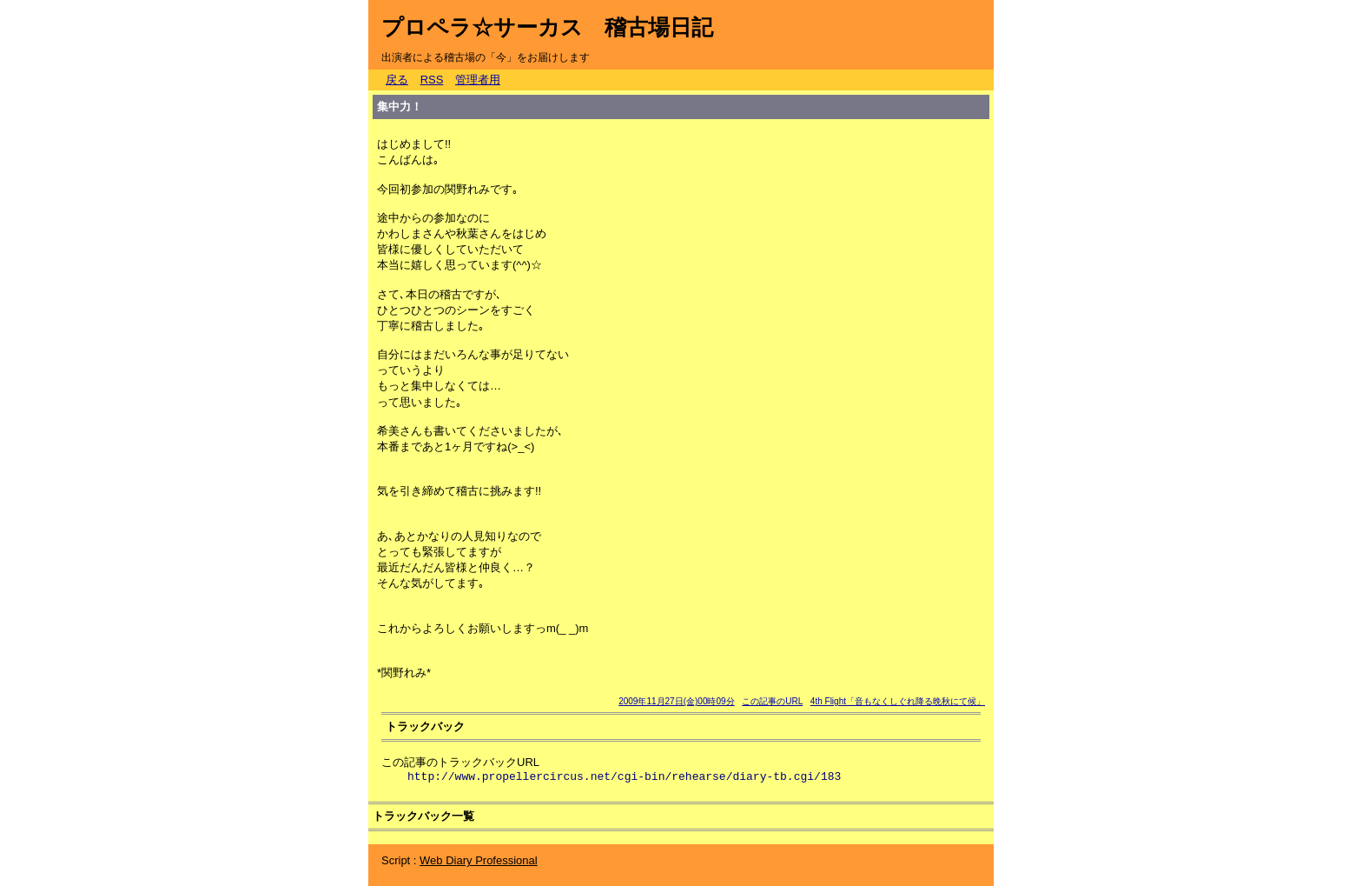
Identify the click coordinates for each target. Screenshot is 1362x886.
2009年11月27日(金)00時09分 (676, 701)
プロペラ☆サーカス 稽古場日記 (547, 27)
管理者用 (477, 79)
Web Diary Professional (479, 860)
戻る (397, 79)
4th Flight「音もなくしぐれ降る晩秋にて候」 (897, 701)
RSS (432, 79)
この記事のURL (772, 701)
